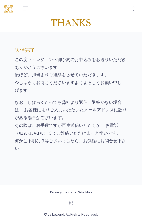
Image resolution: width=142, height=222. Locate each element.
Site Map (85, 192)
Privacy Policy (61, 192)
